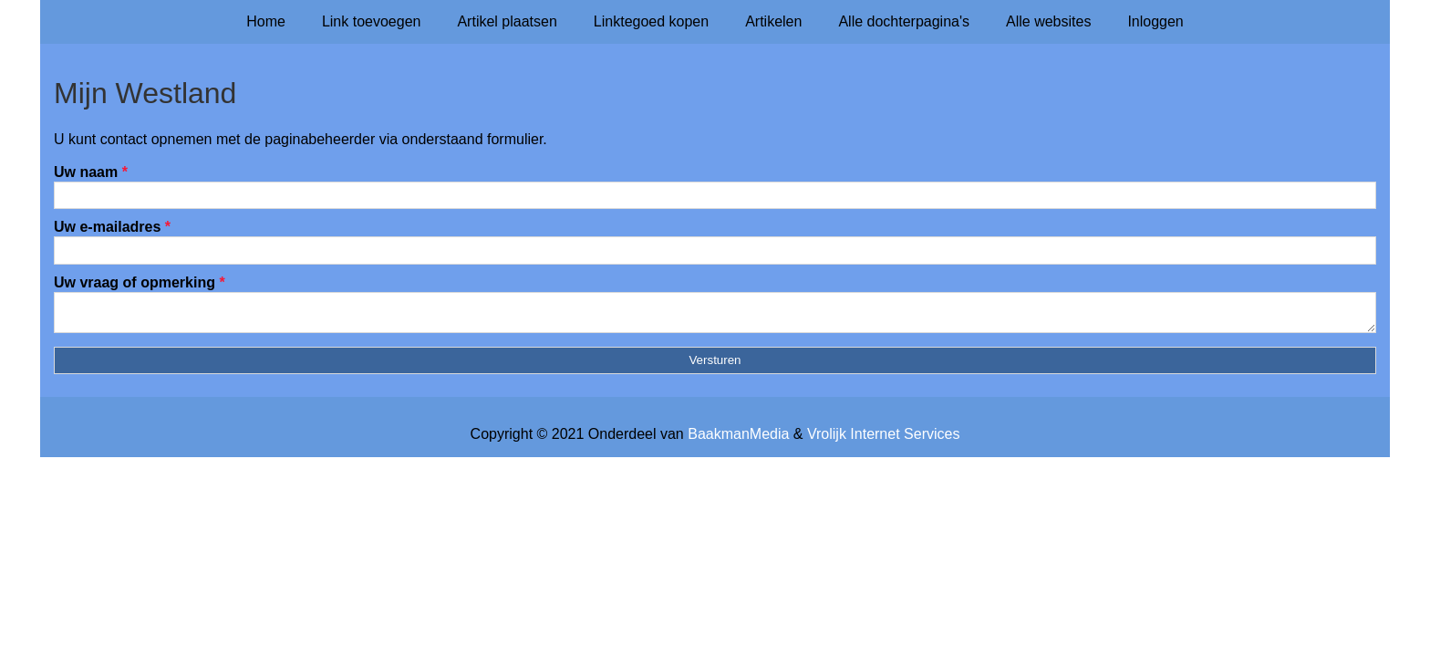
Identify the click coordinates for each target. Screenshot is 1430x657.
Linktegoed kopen (651, 21)
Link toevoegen (371, 21)
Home (265, 21)
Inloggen (1155, 21)
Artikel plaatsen (506, 21)
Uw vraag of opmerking (139, 282)
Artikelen (773, 21)
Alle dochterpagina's (903, 21)
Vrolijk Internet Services (883, 439)
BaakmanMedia (738, 439)
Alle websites (1048, 21)
